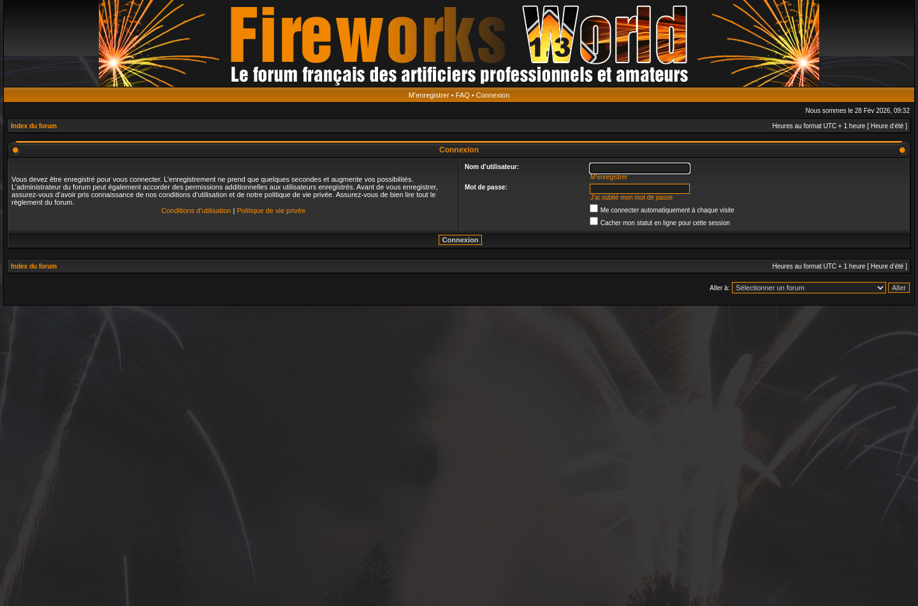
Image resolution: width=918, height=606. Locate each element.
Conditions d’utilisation (196, 210)
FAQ (463, 95)
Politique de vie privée (271, 210)
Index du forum (34, 125)
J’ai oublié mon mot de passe (631, 197)
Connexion (493, 95)
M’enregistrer (429, 95)
